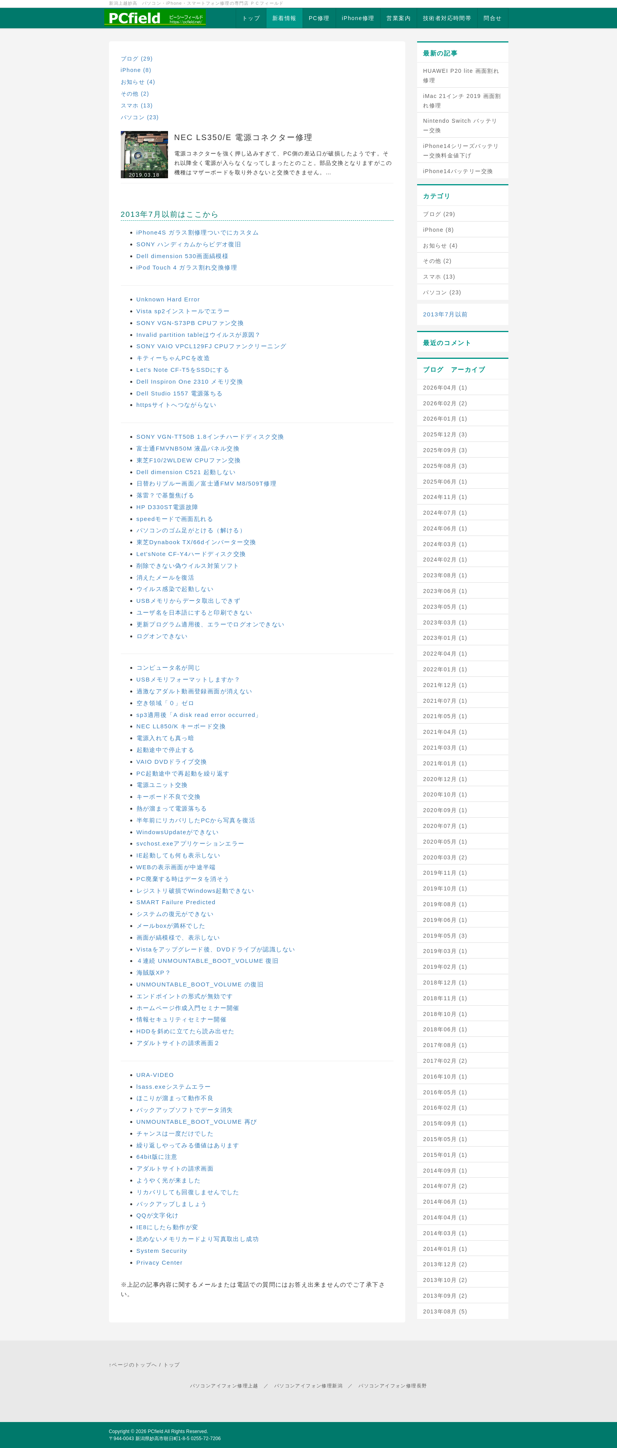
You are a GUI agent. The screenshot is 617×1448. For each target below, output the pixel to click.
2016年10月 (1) (445, 1076)
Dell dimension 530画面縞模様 (183, 256)
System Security (162, 1250)
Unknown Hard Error (168, 299)
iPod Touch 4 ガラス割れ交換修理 (187, 267)
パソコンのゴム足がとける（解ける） (191, 530)
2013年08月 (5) (445, 1311)
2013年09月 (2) (445, 1296)
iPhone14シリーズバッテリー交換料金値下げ (461, 151)
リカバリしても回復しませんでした (188, 1192)
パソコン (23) (140, 117)
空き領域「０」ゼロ (166, 703)
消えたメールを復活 (166, 577)
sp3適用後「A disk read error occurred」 (199, 714)
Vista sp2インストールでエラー (183, 311)
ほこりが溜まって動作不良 (175, 1098)
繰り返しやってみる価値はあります (188, 1145)
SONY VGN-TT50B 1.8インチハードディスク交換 (210, 436)
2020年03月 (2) (445, 857)
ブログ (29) (137, 58)
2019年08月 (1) (445, 904)
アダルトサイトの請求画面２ (178, 1043)
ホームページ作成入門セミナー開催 (188, 1008)
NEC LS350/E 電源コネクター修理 (243, 137)
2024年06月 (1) (445, 528)
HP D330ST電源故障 (168, 507)
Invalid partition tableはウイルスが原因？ (199, 334)
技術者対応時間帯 (447, 18)
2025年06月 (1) (445, 481)
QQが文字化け (158, 1215)
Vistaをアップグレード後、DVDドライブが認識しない (216, 949)
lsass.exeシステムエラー (174, 1086)
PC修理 (319, 18)
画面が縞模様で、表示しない (178, 937)
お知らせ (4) (138, 82)
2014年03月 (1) (445, 1233)
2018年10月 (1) (445, 1014)
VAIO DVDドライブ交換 (172, 761)
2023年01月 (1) (445, 638)
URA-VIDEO (155, 1074)
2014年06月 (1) (445, 1202)
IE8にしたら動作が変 (168, 1227)
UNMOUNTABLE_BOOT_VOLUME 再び (197, 1121)
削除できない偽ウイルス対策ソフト (188, 565)
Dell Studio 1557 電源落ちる (180, 393)
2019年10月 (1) (445, 888)
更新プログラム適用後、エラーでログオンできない (211, 624)
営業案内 (398, 18)
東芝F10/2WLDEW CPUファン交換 (189, 460)
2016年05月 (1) (445, 1092)
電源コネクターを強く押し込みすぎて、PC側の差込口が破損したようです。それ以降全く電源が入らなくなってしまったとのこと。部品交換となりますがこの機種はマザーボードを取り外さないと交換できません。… (283, 162)
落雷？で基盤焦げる (166, 495)
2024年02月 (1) (445, 559)
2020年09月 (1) (445, 810)
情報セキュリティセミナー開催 (182, 1019)
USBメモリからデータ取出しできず (189, 600)
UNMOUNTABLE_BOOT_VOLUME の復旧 (200, 984)
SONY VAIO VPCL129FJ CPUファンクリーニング (212, 346)
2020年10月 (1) (445, 794)
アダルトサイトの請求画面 (175, 1168)
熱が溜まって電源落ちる (172, 808)
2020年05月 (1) (445, 842)
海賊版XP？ (154, 972)
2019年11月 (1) (445, 873)
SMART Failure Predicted (176, 902)
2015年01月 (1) (445, 1155)
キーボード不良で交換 (169, 796)
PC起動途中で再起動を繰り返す (183, 773)
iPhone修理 (358, 18)
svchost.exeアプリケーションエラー (191, 843)
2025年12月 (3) (445, 434)
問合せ (493, 18)
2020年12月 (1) (445, 779)
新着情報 (284, 18)
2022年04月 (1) (445, 653)
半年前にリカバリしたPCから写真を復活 (196, 820)
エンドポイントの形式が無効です (185, 996)
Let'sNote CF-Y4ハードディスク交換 (191, 553)
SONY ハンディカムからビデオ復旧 (189, 244)
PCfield (155, 1431)
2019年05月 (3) (445, 936)
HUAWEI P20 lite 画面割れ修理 (461, 75)
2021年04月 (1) (445, 732)
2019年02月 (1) (445, 967)
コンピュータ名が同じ (169, 667)
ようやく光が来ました (169, 1180)
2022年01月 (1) (445, 669)
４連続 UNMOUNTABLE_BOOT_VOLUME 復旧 (208, 960)
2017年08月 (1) (445, 1045)
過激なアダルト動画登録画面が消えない (195, 691)
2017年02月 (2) (445, 1061)
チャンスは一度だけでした (175, 1133)
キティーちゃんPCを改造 (174, 358)
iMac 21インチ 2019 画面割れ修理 (462, 101)
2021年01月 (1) (445, 763)
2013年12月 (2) (445, 1264)
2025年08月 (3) (445, 466)
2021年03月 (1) (445, 747)
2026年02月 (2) (445, 403)
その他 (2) (135, 93)
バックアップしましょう (172, 1204)
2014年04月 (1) (445, 1217)
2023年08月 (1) (445, 575)
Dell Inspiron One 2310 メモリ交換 (190, 381)
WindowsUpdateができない (178, 832)
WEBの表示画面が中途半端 (176, 867)
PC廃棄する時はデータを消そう (183, 878)
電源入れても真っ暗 (166, 738)
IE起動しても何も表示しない (179, 855)
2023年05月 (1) (445, 607)
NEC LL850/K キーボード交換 (181, 726)
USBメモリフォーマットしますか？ (189, 679)
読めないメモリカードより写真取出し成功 (198, 1239)
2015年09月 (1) (445, 1123)
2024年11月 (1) (445, 497)
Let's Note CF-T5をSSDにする (183, 369)
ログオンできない (162, 636)
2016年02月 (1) (445, 1107)
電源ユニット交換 (162, 784)
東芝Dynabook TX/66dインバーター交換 (197, 542)
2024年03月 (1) (445, 544)
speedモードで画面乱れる (175, 518)
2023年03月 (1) (445, 622)
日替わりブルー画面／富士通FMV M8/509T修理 (207, 483)
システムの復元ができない (175, 914)
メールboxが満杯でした (171, 925)
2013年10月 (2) (445, 1280)
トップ (251, 18)
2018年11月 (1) (445, 998)
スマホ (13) (137, 105)
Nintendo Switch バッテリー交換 (460, 125)
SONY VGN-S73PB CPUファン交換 (190, 323)
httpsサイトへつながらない (177, 404)
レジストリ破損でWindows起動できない (196, 890)
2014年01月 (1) (445, 1249)
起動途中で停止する (166, 749)
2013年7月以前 (445, 314)
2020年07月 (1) (445, 826)
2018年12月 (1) (445, 982)
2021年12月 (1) (445, 685)
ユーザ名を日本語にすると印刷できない (195, 612)
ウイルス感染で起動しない (175, 588)
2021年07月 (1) (445, 701)
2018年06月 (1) (445, 1029)
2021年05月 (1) (445, 716)
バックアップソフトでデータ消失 (185, 1109)
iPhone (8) (136, 70)
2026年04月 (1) (445, 387)
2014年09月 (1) (445, 1170)
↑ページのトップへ (133, 1365)
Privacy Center (160, 1262)
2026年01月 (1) (445, 419)
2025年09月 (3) (445, 450)
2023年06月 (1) (445, 591)
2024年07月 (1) (445, 513)
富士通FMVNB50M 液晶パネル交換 (188, 448)
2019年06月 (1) (445, 920)
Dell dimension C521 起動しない (186, 472)
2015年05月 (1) (445, 1139)
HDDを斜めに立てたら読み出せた (186, 1031)
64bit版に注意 (157, 1156)
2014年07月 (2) (445, 1186)
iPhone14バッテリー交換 (458, 171)
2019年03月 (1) (445, 951)
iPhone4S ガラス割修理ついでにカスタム (198, 232)
